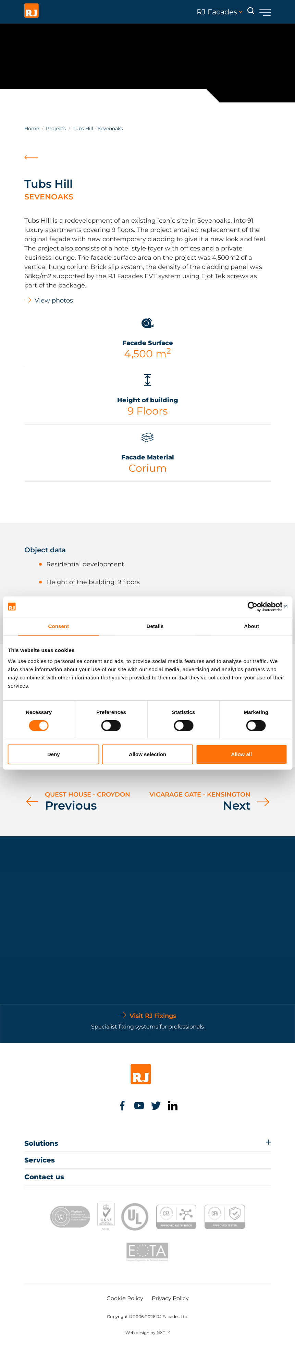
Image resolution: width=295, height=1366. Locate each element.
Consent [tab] (58, 626)
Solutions (41, 1143)
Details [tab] (155, 626)
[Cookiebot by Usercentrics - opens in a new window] (257, 606)
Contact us (44, 1177)
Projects (56, 128)
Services (39, 1160)
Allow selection (147, 754)
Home (31, 128)
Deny (53, 754)
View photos (54, 300)
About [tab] (251, 626)
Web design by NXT (145, 1332)
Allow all (241, 754)
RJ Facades (219, 12)
